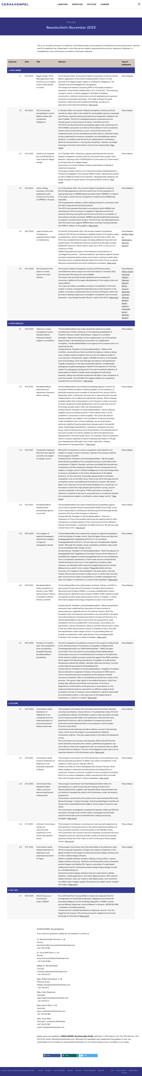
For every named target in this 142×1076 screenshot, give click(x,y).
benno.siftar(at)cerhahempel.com (51, 1011)
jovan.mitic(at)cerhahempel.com (50, 1027)
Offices (91, 4)
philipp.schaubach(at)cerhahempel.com (53, 985)
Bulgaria (48, 1070)
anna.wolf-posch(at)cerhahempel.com (53, 958)
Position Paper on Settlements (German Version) (128, 240)
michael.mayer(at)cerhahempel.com (52, 971)
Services (77, 4)
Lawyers (62, 4)
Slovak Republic (90, 1070)
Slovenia (101, 1070)
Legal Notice (133, 1070)
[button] (52, 1055)
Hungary (70, 1070)
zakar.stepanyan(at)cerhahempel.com (52, 998)
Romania (78, 1070)
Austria (40, 1070)
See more (93, 105)
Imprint (124, 1073)
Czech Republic (59, 1070)
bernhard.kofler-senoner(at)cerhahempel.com (56, 945)
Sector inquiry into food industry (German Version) (127, 277)
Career (105, 4)
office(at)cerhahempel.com (63, 1039)
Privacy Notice (121, 1070)
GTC (112, 1070)
